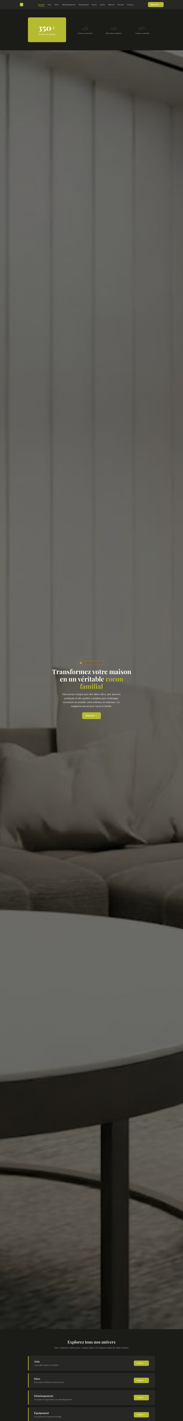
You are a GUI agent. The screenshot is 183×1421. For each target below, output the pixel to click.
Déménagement (68, 4)
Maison (111, 4)
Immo (94, 4)
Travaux (130, 4)
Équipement (84, 4)
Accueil (41, 4)
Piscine (121, 4)
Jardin (102, 4)
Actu (49, 4)
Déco (57, 4)
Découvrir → (155, 4)
